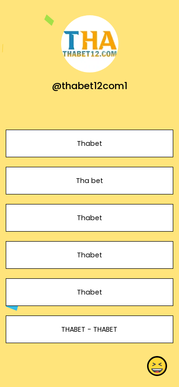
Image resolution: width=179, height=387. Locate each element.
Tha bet (89, 180)
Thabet (89, 143)
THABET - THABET (89, 329)
